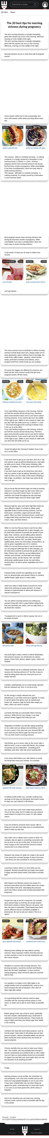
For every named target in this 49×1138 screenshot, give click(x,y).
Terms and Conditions (36, 1133)
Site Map (12, 1129)
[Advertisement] (24, 86)
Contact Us (37, 1129)
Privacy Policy (11, 1133)
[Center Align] (36, 3)
